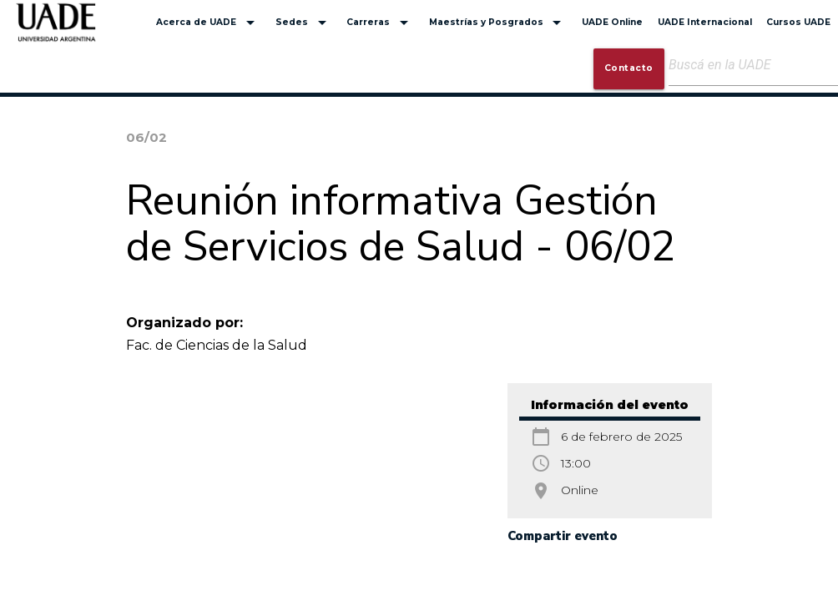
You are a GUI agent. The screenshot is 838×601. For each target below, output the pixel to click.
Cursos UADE (798, 22)
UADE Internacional (705, 22)
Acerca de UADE (208, 22)
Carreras (380, 22)
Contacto (629, 68)
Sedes (303, 22)
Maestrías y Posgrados (498, 22)
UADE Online (612, 22)
